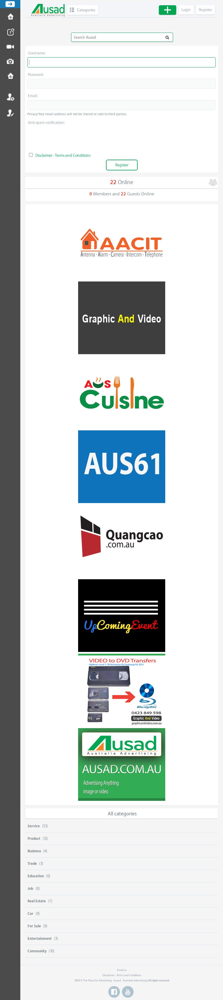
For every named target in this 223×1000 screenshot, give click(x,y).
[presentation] (122, 138)
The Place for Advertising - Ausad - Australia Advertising (115, 980)
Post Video (10, 47)
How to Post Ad (10, 17)
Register (10, 113)
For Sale (34, 926)
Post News (10, 32)
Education (36, 876)
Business (34, 851)
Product (34, 839)
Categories (86, 10)
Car (30, 914)
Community (37, 951)
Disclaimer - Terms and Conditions (63, 155)
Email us (122, 970)
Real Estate (37, 901)
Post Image (10, 61)
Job (30, 889)
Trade (32, 864)
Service (34, 826)
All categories (122, 814)
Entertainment (40, 939)
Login (10, 97)
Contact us (10, 76)
